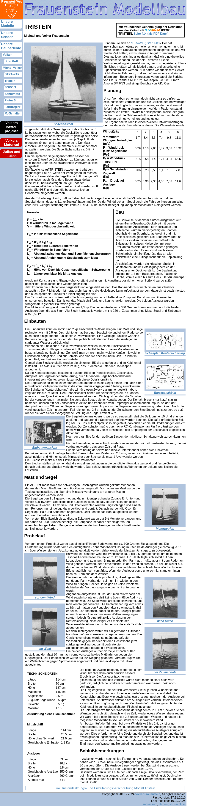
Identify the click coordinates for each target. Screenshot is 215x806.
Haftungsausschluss (172, 804)
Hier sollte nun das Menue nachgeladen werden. (11, 88)
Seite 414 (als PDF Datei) (151, 33)
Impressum (149, 804)
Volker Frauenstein (147, 794)
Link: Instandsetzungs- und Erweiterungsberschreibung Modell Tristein (104, 788)
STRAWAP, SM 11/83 (145, 43)
